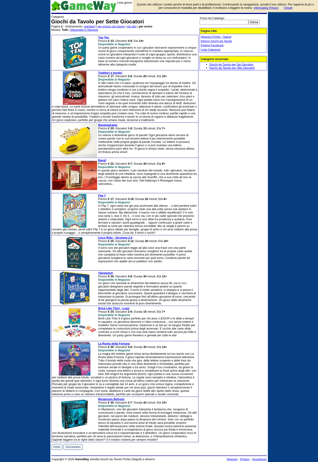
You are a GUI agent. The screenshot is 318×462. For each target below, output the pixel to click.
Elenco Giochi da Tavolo (216, 41)
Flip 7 (102, 195)
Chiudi (288, 7)
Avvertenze (259, 459)
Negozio (232, 459)
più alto (131, 26)
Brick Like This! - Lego (113, 308)
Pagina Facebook (212, 45)
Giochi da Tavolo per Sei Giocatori (231, 64)
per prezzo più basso (111, 26)
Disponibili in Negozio (84, 29)
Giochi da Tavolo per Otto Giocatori (232, 68)
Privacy (245, 459)
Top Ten (103, 37)
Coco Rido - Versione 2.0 (115, 237)
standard (89, 26)
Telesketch (105, 273)
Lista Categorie (210, 49)
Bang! (102, 160)
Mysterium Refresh (111, 399)
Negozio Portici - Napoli (216, 36)
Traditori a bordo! (110, 72)
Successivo (73, 447)
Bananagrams (108, 125)
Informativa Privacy (266, 7)
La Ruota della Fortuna (114, 343)
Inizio (56, 447)
